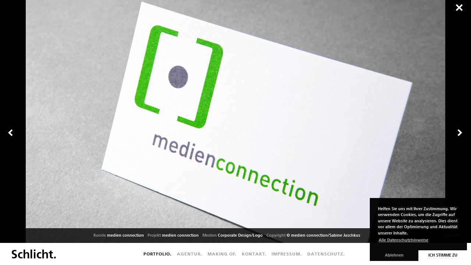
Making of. (222, 254)
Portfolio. (157, 254)
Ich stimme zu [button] (442, 255)
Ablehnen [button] (394, 255)
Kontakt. (254, 254)
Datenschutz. (326, 254)
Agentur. (189, 254)
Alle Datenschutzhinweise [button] (403, 240)
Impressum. (287, 254)
